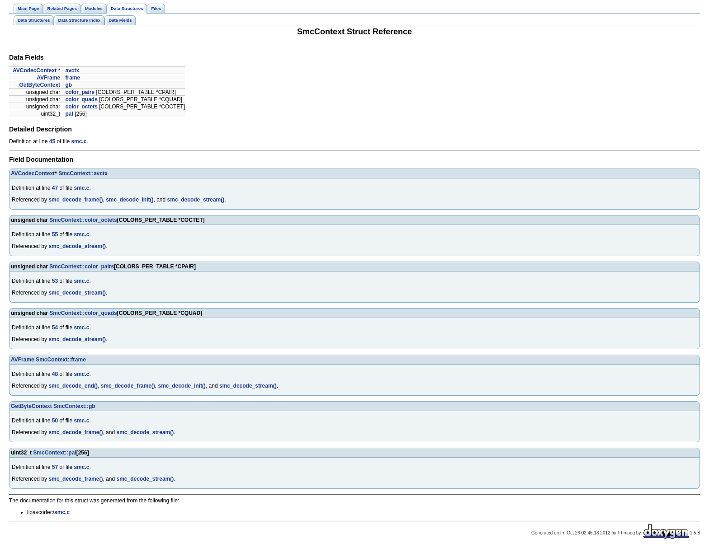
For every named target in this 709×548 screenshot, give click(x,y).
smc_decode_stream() (196, 200)
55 (55, 234)
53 (55, 281)
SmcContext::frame (61, 359)
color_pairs (80, 92)
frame (72, 78)
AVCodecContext (35, 70)
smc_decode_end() (73, 386)
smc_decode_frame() (75, 200)
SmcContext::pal (54, 453)
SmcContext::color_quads (83, 313)
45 (52, 141)
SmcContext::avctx (83, 173)
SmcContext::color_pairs (81, 266)
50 (55, 420)
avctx (72, 70)
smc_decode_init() (129, 200)
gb (68, 85)
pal (69, 114)
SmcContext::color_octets (83, 220)
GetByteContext (39, 85)
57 (55, 467)
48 (55, 374)
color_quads (81, 99)
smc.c (78, 141)
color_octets (81, 106)
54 (55, 327)
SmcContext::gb (74, 406)
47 (55, 188)
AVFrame (48, 78)
